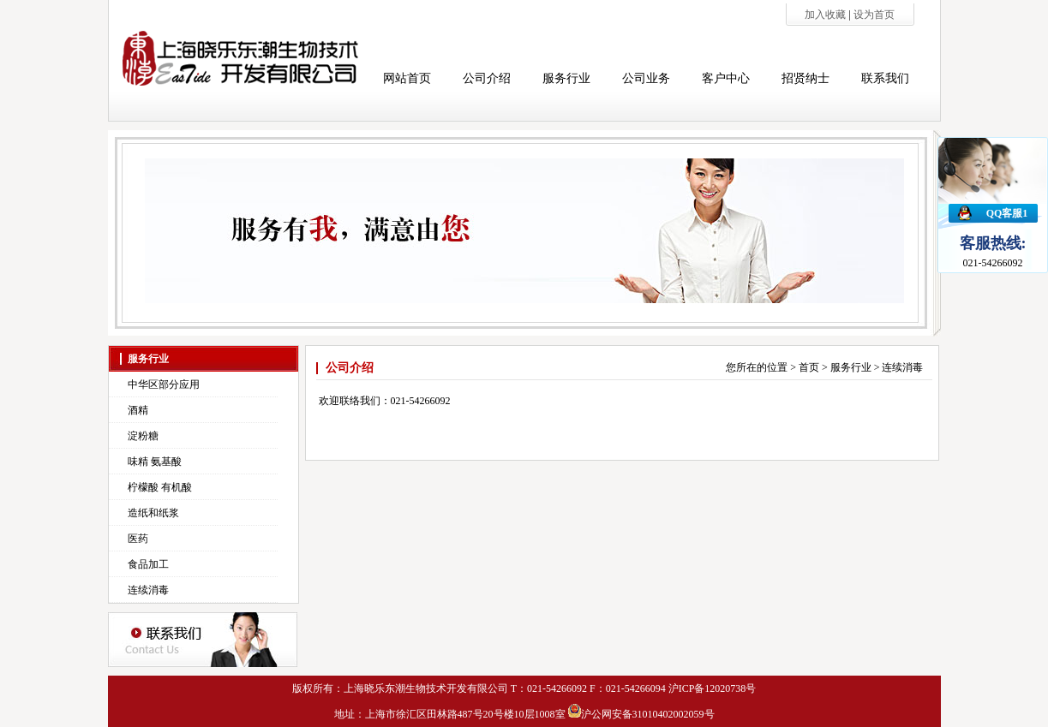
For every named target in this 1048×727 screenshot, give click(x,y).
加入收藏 (826, 15)
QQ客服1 (1007, 213)
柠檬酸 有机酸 (160, 487)
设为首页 (874, 15)
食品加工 (148, 564)
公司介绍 (487, 78)
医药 (138, 539)
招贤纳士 (805, 78)
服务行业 (566, 78)
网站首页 (407, 78)
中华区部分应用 (164, 384)
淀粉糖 (143, 436)
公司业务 (646, 78)
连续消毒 (148, 590)
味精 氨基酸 (155, 462)
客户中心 (726, 78)
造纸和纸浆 (153, 513)
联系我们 (885, 78)
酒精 (138, 410)
